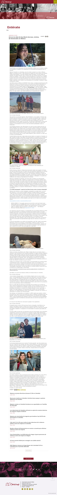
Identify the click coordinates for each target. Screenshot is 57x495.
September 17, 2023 (29, 208)
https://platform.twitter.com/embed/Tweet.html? (20, 201)
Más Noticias (28, 458)
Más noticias (28, 450)
